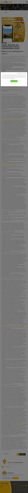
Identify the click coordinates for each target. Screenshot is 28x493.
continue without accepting (21, 73)
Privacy (13, 78)
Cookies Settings (13, 83)
